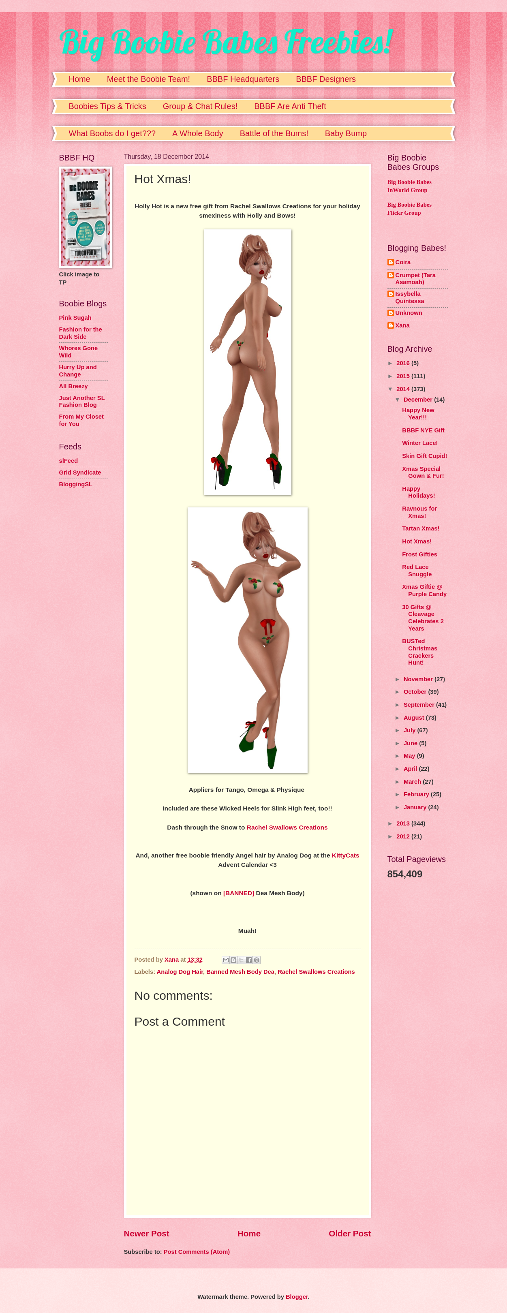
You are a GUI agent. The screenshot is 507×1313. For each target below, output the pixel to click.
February (417, 794)
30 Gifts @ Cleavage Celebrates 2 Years (423, 618)
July (410, 730)
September (420, 704)
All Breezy (73, 386)
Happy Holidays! (418, 492)
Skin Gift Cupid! (424, 456)
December (419, 399)
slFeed (68, 461)
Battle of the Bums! (274, 133)
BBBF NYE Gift (423, 430)
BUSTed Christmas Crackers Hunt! (419, 652)
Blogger (297, 1297)
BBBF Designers (326, 79)
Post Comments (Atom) (197, 1252)
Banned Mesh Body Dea (240, 972)
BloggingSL (76, 484)
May (410, 756)
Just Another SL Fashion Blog (82, 401)
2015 (403, 376)
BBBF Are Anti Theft (290, 106)
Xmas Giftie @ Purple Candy (424, 590)
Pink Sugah (75, 317)
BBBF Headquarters (243, 79)
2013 (403, 823)
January (416, 807)
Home (79, 79)
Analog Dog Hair (180, 972)
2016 (403, 363)
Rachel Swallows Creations (287, 827)
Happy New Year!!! (418, 414)
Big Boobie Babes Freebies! (225, 41)
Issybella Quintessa (410, 297)
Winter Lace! (420, 443)
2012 (403, 836)
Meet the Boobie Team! (148, 79)
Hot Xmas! (417, 541)
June (411, 743)
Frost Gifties (419, 554)
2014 (403, 389)
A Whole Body (197, 133)
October (416, 692)
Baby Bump (346, 133)
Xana (403, 325)
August (415, 717)
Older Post (350, 1233)
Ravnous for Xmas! (419, 512)
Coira (403, 262)
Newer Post (146, 1233)
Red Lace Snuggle (417, 570)
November (419, 679)
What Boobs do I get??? (112, 133)
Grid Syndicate (80, 472)
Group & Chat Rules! (200, 106)
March (413, 781)
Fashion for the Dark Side (80, 333)
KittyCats (345, 855)
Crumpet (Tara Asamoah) (416, 279)
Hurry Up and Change (78, 371)
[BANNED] (238, 893)
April (411, 769)
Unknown (409, 313)
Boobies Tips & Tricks (107, 106)
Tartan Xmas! (420, 528)
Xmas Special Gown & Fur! (423, 472)
